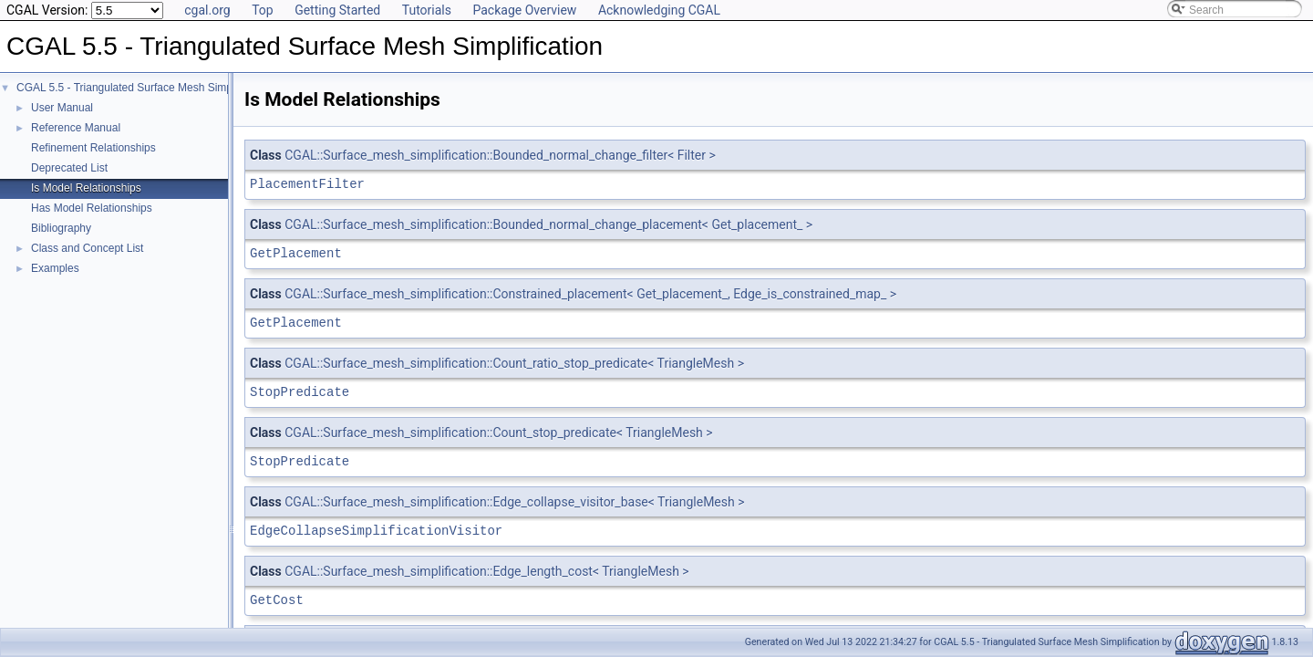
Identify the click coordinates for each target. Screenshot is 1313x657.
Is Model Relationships (86, 188)
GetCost (277, 600)
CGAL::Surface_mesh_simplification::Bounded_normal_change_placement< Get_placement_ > (548, 224)
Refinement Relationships (93, 147)
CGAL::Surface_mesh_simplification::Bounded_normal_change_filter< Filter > (500, 155)
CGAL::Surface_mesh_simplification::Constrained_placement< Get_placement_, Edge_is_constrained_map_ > (590, 294)
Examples (55, 268)
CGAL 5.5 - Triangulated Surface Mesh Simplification (144, 87)
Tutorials (426, 10)
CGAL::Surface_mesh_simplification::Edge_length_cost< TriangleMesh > (486, 571)
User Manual (62, 107)
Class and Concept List (87, 248)
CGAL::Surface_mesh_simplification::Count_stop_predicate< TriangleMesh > (498, 432)
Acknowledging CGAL (659, 10)
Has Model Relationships (91, 208)
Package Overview (524, 10)
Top (263, 10)
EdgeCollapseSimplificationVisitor (376, 530)
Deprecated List (69, 168)
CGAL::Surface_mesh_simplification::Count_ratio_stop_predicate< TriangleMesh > (514, 363)
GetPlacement (296, 253)
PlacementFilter (307, 184)
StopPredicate (299, 392)
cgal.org (207, 10)
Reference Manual (75, 127)
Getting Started (337, 10)
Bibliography (61, 228)
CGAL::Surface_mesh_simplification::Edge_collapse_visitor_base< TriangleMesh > (514, 502)
